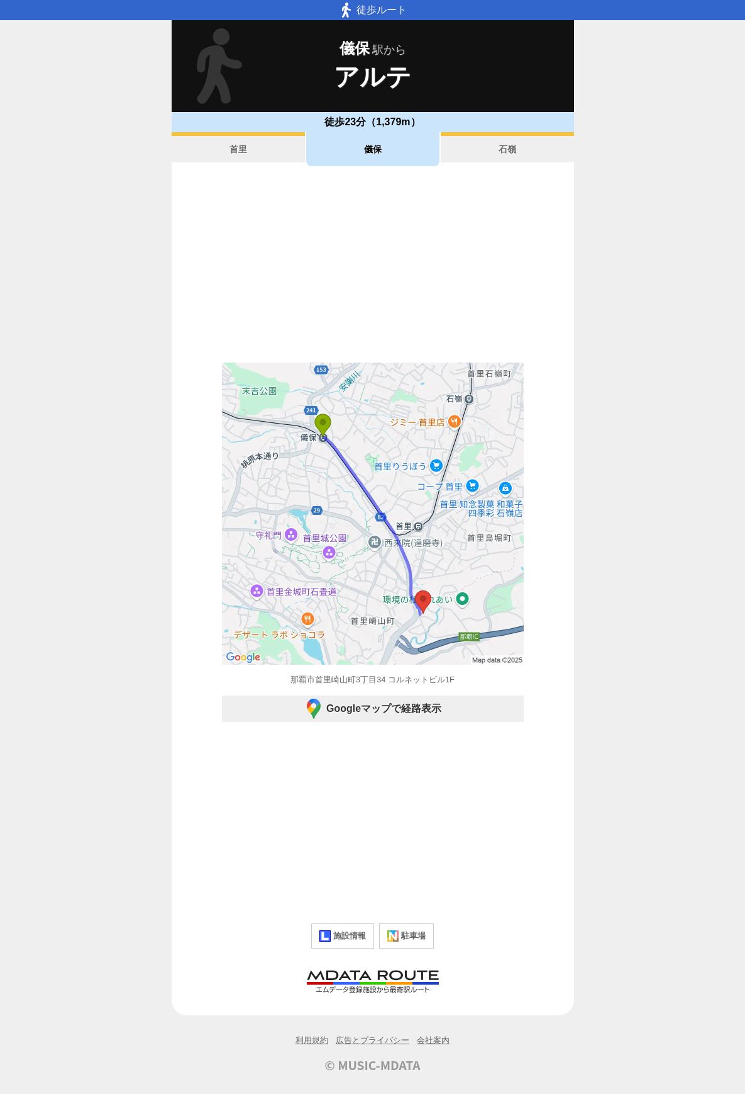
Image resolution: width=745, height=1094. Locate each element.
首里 (238, 149)
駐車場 (406, 936)
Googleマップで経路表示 (372, 709)
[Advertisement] (373, 264)
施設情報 (342, 936)
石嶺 (507, 149)
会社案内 (433, 1040)
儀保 (373, 149)
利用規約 (311, 1040)
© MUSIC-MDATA (373, 1065)
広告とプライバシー (372, 1040)
